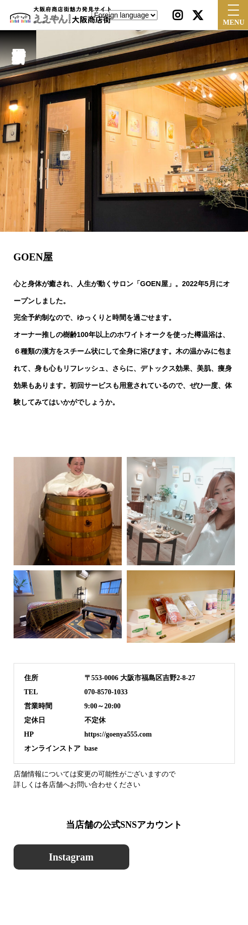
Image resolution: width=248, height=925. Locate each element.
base (91, 748)
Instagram (71, 857)
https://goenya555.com (118, 734)
